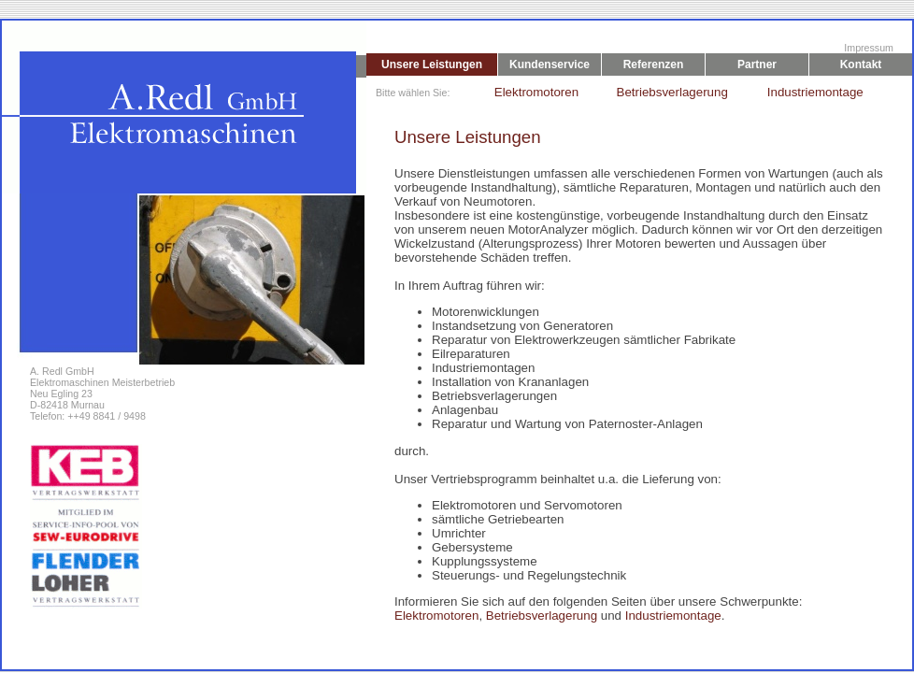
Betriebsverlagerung (663, 92)
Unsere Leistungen (431, 64)
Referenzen (653, 64)
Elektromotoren (531, 92)
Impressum (868, 47)
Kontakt (861, 64)
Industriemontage (814, 92)
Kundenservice (549, 64)
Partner (757, 64)
